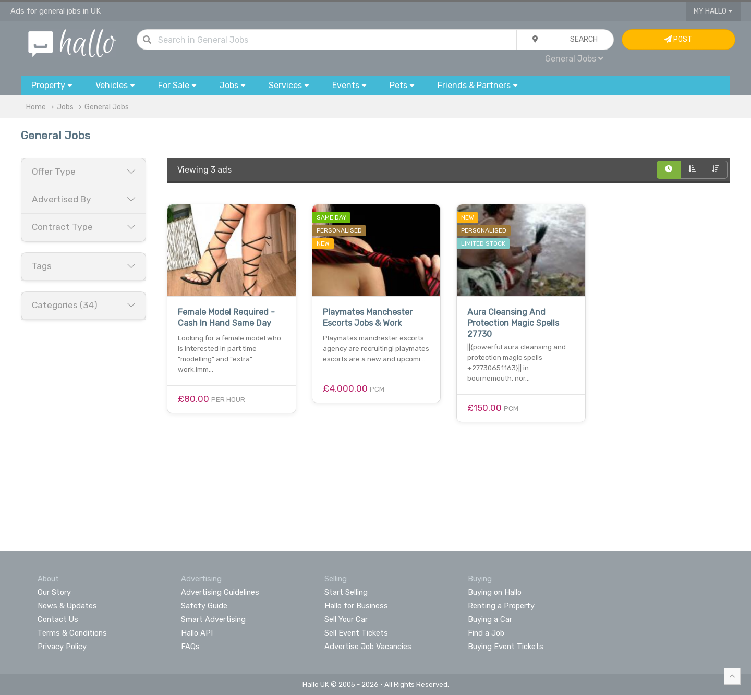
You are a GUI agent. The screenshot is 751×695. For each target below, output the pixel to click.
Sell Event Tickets (356, 633)
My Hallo (713, 11)
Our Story (54, 592)
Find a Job (486, 633)
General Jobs (574, 59)
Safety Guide (204, 606)
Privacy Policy (62, 646)
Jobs (65, 107)
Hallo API (197, 633)
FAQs (190, 646)
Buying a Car (490, 619)
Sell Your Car (346, 619)
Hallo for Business (356, 606)
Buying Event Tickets (505, 646)
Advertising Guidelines (220, 592)
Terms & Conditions (72, 633)
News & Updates (67, 606)
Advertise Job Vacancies (367, 646)
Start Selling (346, 592)
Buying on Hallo (495, 592)
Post (678, 39)
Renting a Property (501, 606)
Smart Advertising (213, 619)
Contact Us (58, 619)
